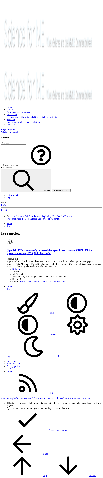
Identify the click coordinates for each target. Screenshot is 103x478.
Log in (4, 205)
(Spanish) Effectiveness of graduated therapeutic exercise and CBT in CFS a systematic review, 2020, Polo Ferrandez (49, 252)
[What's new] (6, 132)
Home (9, 107)
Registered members (16, 122)
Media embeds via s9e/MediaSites (75, 398)
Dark (35, 356)
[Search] (15, 132)
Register (10, 197)
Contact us (11, 361)
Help (9, 369)
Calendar (11, 124)
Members (11, 119)
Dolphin (16, 269)
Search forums (23, 112)
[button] (41, 165)
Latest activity (50, 117)
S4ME (31, 313)
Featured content (14, 117)
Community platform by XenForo (29, 398)
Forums (10, 109)
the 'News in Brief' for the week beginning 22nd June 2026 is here (42, 216)
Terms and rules (14, 363)
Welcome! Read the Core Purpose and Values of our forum (33, 219)
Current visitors (33, 122)
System (32, 334)
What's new (12, 114)
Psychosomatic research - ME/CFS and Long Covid (43, 281)
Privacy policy (13, 366)
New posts (11, 112)
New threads (28, 117)
